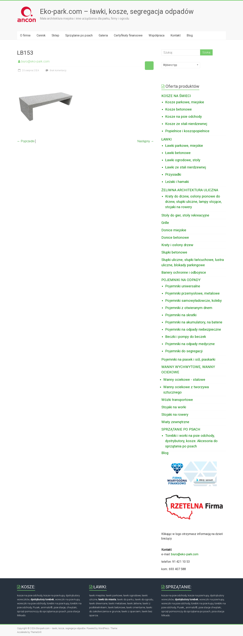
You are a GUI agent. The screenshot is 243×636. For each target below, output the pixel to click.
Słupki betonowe (174, 252)
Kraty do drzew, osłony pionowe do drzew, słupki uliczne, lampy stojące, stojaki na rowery (193, 201)
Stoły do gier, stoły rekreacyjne (185, 215)
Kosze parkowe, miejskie (184, 102)
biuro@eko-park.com (35, 61)
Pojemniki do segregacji (184, 351)
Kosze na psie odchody (183, 117)
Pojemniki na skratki (180, 315)
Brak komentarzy (55, 70)
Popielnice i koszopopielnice (187, 131)
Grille (165, 223)
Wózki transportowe (177, 400)
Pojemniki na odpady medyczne (190, 344)
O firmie (25, 35)
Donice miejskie (173, 230)
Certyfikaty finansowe (128, 35)
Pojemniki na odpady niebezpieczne (193, 329)
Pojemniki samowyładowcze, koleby (193, 301)
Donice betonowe (175, 237)
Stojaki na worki (173, 407)
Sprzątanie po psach (79, 35)
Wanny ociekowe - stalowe (184, 380)
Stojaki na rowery (174, 414)
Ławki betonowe (178, 153)
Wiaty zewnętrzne (175, 422)
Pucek (180, 607)
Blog (190, 35)
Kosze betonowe (178, 109)
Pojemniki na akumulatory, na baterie (193, 322)
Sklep (55, 35)
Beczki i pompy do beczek (185, 337)
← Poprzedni (25, 141)
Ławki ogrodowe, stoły (182, 160)
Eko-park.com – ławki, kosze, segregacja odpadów (117, 12)
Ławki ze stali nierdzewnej (185, 167)
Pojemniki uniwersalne (182, 286)
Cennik (41, 35)
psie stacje (59, 607)
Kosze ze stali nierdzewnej (186, 124)
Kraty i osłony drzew (177, 245)
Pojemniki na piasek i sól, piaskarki (188, 359)
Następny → (145, 141)
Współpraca (156, 35)
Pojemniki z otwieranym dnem (188, 308)
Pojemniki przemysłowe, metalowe (192, 293)
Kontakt (175, 35)
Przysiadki (173, 174)
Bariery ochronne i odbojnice (183, 272)
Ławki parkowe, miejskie (184, 146)
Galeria (103, 35)
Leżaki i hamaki (177, 182)
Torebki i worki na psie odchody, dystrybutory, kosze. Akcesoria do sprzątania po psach (191, 441)
